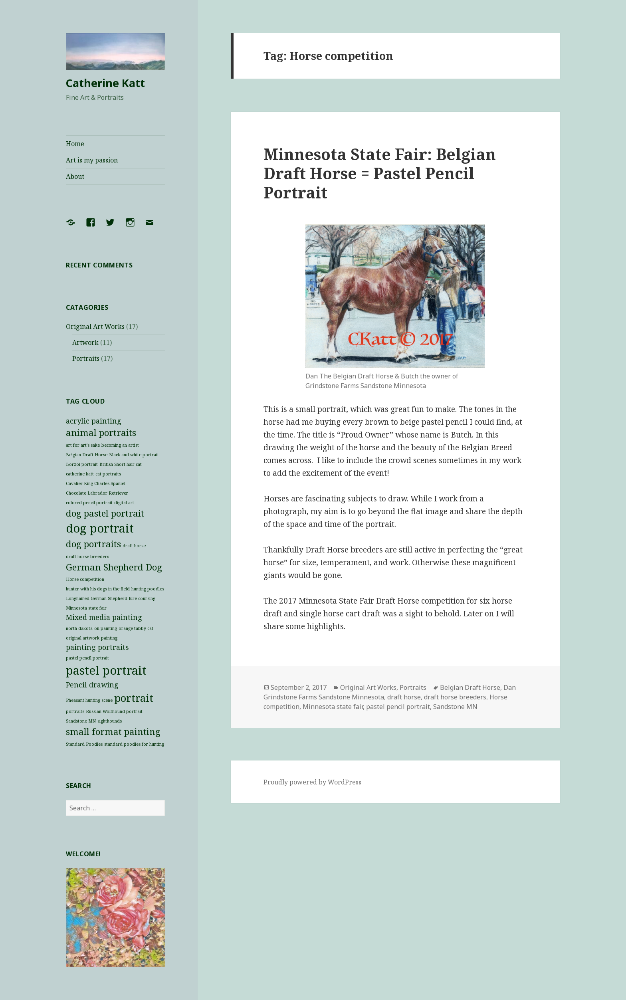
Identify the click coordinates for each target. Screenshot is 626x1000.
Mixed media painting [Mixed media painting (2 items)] (104, 617)
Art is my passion (92, 160)
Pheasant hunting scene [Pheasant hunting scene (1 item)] (89, 700)
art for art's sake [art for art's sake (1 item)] (83, 445)
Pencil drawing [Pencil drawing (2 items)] (92, 684)
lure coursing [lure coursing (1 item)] (142, 598)
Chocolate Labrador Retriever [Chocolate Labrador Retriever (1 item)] (97, 493)
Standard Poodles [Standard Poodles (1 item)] (84, 744)
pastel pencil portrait (398, 706)
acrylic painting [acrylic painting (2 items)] (93, 421)
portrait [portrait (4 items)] (133, 698)
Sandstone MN (455, 706)
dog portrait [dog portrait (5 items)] (100, 528)
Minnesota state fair (333, 706)
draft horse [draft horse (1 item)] (134, 546)
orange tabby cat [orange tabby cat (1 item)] (136, 628)
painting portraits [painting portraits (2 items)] (97, 647)
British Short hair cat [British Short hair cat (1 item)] (120, 464)
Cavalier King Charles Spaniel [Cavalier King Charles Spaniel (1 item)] (95, 483)
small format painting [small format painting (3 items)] (113, 731)
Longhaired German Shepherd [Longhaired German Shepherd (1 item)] (96, 598)
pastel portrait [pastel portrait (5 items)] (106, 670)
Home (75, 143)
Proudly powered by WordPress (312, 782)
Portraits (85, 358)
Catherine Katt (105, 82)
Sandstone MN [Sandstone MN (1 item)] (81, 721)
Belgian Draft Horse (470, 687)
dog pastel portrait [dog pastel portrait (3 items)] (105, 513)
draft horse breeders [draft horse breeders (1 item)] (87, 556)
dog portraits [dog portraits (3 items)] (93, 544)
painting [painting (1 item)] (109, 638)
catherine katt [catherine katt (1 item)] (80, 474)
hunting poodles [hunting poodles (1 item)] (147, 589)
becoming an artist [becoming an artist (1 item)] (120, 445)
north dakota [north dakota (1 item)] (79, 628)
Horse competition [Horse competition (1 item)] (85, 579)
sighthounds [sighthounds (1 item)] (109, 721)
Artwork (85, 342)
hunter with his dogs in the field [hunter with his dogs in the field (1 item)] (98, 589)
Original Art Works (95, 326)
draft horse (404, 697)
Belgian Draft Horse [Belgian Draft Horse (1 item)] (86, 454)
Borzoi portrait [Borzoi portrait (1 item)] (82, 464)
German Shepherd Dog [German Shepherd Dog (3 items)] (114, 567)
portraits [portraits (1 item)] (75, 711)
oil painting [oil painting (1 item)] (105, 628)
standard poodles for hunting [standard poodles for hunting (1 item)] (134, 744)
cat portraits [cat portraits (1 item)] (108, 474)
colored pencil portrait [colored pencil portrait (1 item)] (89, 502)
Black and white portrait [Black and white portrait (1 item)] (134, 454)
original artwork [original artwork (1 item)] (82, 638)
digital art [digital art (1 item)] (124, 502)
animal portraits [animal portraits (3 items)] (101, 432)
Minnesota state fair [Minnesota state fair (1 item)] (86, 608)
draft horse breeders (455, 697)
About (75, 176)
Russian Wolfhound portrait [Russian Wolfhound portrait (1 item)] (114, 711)
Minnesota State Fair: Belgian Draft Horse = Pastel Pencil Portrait (379, 173)
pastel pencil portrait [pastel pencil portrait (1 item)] (87, 658)
